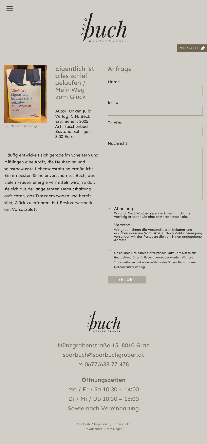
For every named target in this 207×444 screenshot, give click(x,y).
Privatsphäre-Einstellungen (103, 429)
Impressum (101, 424)
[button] (25, 126)
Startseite (84, 424)
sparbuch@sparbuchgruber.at (103, 355)
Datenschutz (121, 424)
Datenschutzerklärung (129, 267)
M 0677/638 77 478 (103, 364)
